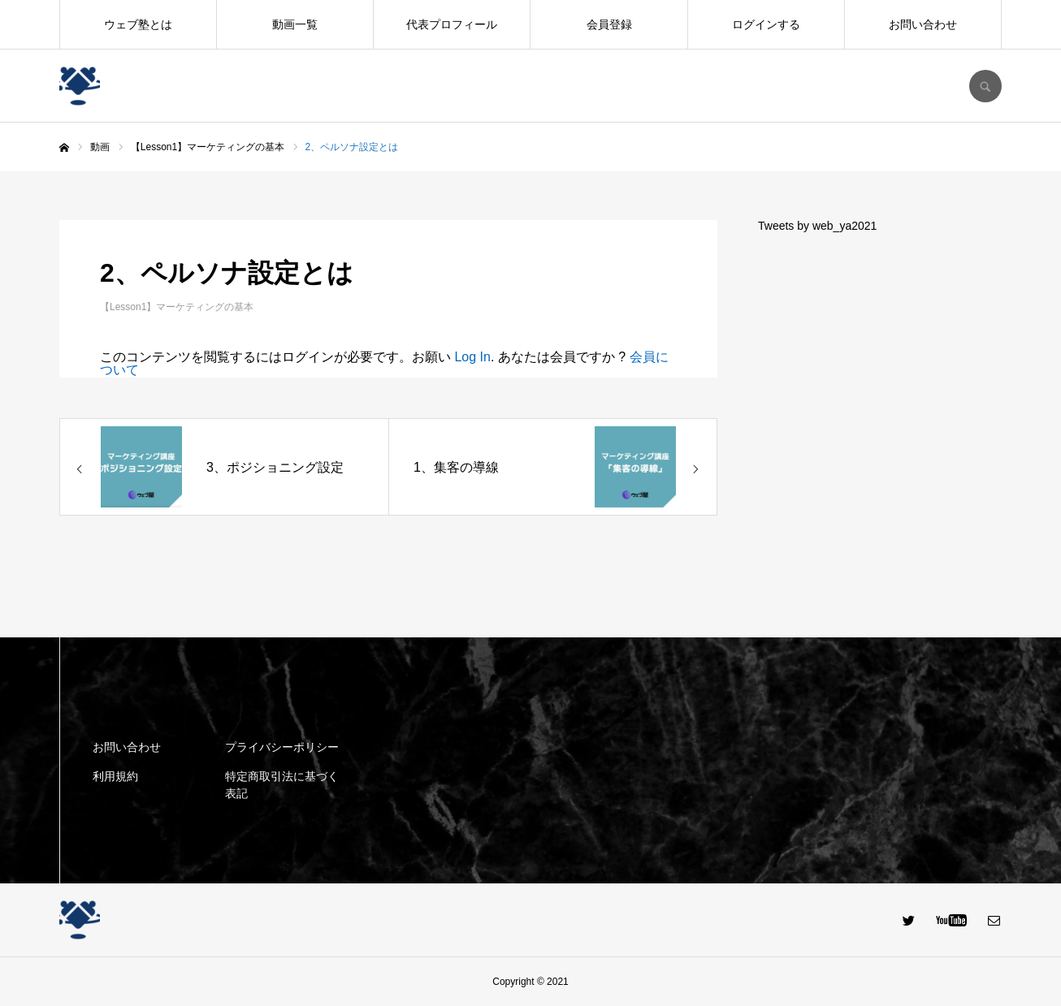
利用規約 (115, 776)
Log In (472, 357)
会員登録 (609, 24)
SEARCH (985, 86)
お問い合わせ (923, 24)
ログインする (766, 24)
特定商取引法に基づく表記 (282, 785)
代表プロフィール (451, 24)
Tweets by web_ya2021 (817, 225)
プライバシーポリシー (282, 746)
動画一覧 (295, 24)
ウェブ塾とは (138, 24)
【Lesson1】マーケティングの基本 (176, 307)
